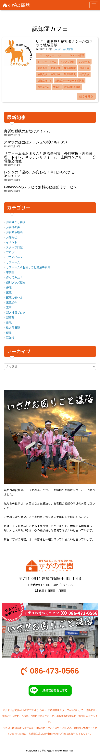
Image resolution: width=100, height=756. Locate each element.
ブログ (57, 49)
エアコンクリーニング (49, 55)
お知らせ (11, 237)
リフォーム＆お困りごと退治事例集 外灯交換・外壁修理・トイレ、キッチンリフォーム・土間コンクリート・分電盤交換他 (50, 157)
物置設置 (55, 74)
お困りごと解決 (15, 222)
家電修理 (42, 68)
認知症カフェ (45, 80)
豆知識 (10, 337)
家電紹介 (11, 302)
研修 (9, 332)
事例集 (10, 272)
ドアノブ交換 (67, 61)
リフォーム (84, 61)
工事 (9, 307)
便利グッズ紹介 (15, 282)
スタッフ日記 (14, 247)
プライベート (14, 257)
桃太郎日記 (68, 49)
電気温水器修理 (72, 87)
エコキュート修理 (74, 55)
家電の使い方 (14, 297)
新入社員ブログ (15, 312)
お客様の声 (13, 227)
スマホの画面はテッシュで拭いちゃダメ (36, 142)
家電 (9, 292)
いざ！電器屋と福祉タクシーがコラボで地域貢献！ (64, 43)
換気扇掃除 (70, 68)
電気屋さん (43, 87)
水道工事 (84, 68)
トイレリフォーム (47, 61)
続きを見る (86, 96)
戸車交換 (55, 68)
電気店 (56, 87)
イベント (11, 242)
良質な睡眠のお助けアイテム (27, 131)
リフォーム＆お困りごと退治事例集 (28, 267)
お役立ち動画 (14, 232)
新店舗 (10, 317)
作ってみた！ (14, 277)
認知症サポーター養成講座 (70, 80)
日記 (9, 322)
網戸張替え (70, 74)
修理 (9, 287)
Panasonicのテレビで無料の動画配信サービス (40, 187)
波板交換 (42, 74)
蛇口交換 (84, 74)
